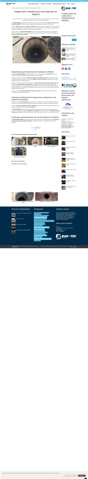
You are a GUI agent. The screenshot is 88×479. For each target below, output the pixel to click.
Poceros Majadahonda (73, 247)
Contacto (73, 3)
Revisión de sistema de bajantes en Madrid (35, 146)
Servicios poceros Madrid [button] (33, 3)
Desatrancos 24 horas (41, 227)
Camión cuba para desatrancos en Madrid (41, 212)
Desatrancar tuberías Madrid (39, 224)
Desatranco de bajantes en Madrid (47, 201)
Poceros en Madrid (19, 218)
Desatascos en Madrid (70, 141)
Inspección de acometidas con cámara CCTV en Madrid (19, 156)
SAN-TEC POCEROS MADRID (19, 74)
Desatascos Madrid (40, 217)
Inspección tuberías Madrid (28, 20)
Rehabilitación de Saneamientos (69, 79)
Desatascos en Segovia (67, 123)
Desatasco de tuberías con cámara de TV (41, 215)
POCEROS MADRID (17, 22)
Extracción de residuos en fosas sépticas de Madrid (71, 49)
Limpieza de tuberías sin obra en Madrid (71, 187)
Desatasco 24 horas (37, 214)
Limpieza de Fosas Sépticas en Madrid (70, 153)
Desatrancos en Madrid (67, 125)
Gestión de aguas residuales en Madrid (70, 176)
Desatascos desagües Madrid (39, 222)
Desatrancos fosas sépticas (39, 231)
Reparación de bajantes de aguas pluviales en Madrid (19, 146)
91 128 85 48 (5, 0)
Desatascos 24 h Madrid (46, 3)
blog (17, 8)
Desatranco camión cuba (38, 225)
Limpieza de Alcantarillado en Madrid (23, 230)
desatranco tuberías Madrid (34, 18)
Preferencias (74, 475)
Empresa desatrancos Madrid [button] (59, 3)
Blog (68, 3)
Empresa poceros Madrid (40, 235)
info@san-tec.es (12, 0)
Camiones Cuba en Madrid (71, 169)
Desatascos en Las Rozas (67, 124)
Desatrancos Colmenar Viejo (68, 126)
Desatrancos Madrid (39, 229)
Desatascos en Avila (66, 121)
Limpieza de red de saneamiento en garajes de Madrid (51, 146)
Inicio (14, 8)
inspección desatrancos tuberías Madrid (49, 18)
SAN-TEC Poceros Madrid (46, 246)
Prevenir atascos (65, 77)
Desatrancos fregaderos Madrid (39, 233)
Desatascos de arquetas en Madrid (40, 219)
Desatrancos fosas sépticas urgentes (40, 232)
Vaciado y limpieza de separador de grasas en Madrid (70, 159)
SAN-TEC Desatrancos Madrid (65, 246)
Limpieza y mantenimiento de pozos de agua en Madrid (23, 202)
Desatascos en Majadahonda (68, 122)
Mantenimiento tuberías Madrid (42, 20)
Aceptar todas (81, 475)
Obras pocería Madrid (38, 237)
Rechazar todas (67, 475)
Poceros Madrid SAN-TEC (42, 239)
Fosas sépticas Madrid (66, 127)
